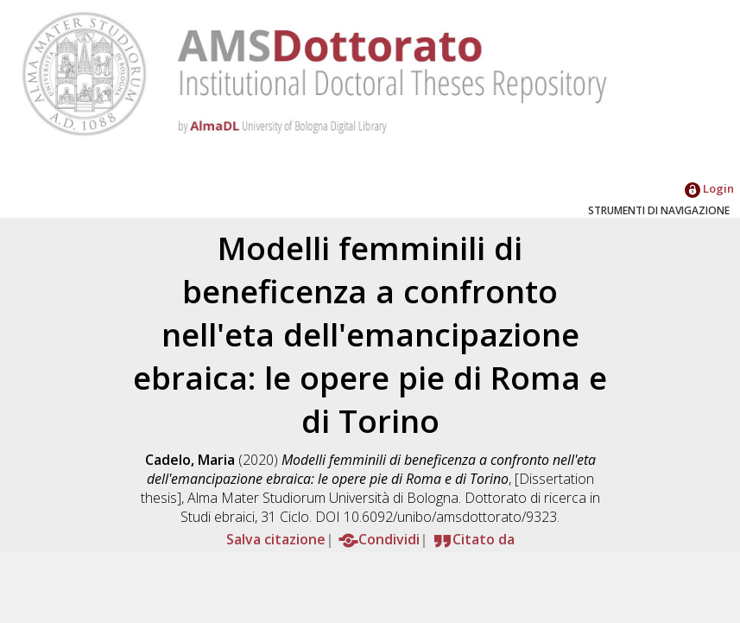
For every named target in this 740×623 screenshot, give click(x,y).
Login (709, 188)
